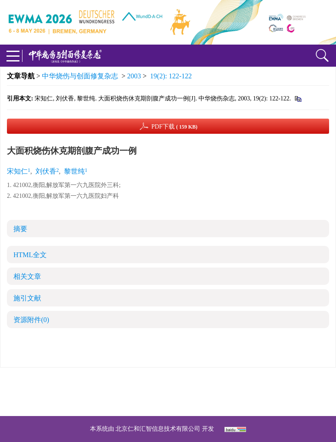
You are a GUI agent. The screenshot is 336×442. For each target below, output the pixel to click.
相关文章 (27, 276)
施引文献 (27, 298)
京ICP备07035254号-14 (231, 381)
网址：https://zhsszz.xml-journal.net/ (168, 402)
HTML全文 (30, 254)
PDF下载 (174, 126)
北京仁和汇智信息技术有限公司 (157, 429)
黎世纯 (74, 171)
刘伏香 (45, 171)
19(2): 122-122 (171, 76)
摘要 (20, 228)
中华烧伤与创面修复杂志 (80, 76)
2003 (134, 76)
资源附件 (31, 319)
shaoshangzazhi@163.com (179, 391)
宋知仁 (17, 171)
